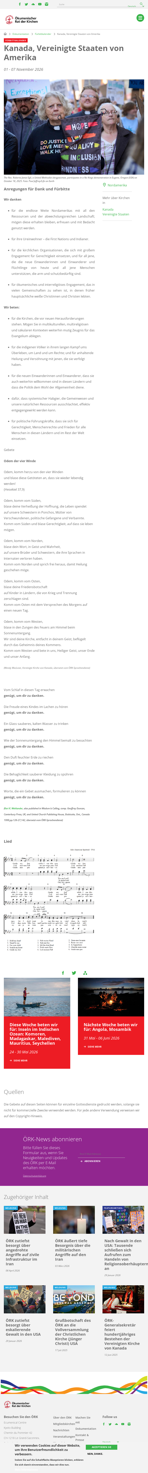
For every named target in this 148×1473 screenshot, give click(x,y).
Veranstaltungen (64, 1436)
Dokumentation (20, 34)
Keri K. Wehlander (13, 808)
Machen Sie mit (82, 1420)
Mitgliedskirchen (64, 1424)
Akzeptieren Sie (101, 1447)
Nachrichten (61, 1430)
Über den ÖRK (62, 1417)
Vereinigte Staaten (116, 214)
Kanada (108, 209)
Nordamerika (117, 185)
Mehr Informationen (26, 1469)
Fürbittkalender (43, 34)
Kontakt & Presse (82, 1437)
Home (5, 34)
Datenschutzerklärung (34, 1175)
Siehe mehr (20, 1060)
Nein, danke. (95, 1454)
